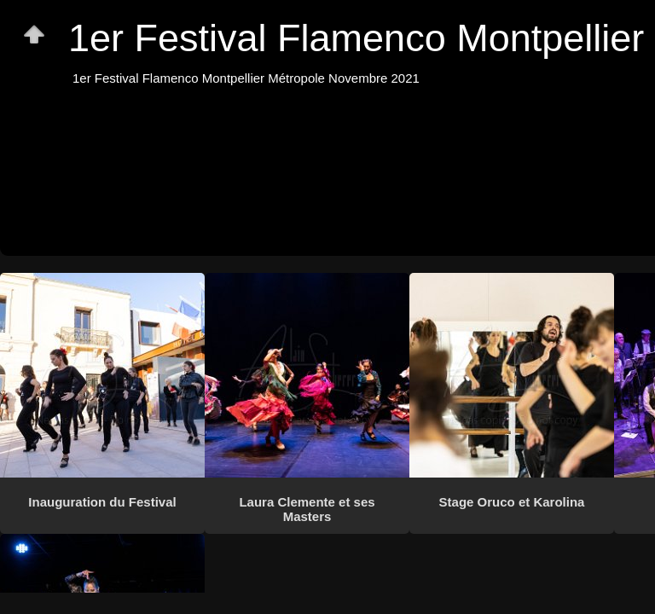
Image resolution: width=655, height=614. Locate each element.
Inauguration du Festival (102, 502)
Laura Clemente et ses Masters (306, 509)
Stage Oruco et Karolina (512, 502)
